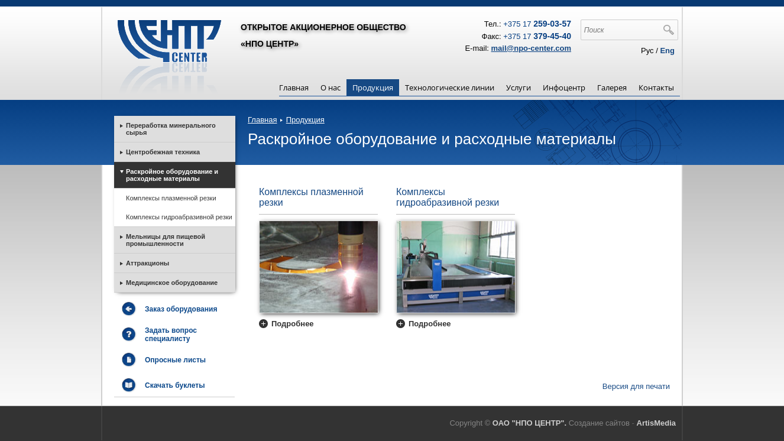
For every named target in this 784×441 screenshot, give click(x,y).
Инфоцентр (564, 87)
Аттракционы (147, 263)
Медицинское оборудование (172, 282)
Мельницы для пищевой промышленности (165, 240)
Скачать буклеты (175, 385)
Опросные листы (175, 360)
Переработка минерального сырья (171, 129)
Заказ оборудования (181, 309)
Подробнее (292, 323)
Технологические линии (449, 87)
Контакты (656, 87)
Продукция (372, 87)
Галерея (612, 87)
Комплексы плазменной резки (311, 197)
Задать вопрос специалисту (171, 334)
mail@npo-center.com (531, 48)
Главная (294, 87)
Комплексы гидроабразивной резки (447, 197)
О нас (330, 87)
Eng (667, 50)
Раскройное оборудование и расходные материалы (172, 175)
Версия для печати (636, 386)
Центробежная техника (163, 151)
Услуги (518, 87)
